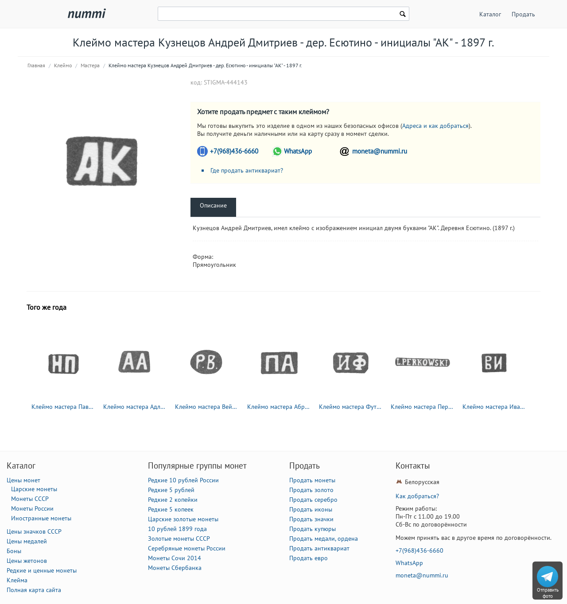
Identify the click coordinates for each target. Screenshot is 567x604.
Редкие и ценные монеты (42, 570)
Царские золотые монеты (183, 519)
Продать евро (308, 558)
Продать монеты (312, 480)
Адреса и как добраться (435, 126)
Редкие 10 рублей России (183, 480)
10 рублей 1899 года (177, 529)
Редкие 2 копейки (173, 500)
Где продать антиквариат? (246, 170)
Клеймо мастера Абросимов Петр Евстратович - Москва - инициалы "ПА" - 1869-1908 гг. (279, 407)
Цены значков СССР (34, 531)
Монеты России (32, 508)
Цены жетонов (27, 561)
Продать (523, 14)
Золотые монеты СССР (179, 538)
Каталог (490, 14)
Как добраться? (417, 496)
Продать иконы (310, 509)
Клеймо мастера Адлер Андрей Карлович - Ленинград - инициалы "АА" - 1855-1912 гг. (135, 407)
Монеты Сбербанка (175, 568)
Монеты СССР (30, 499)
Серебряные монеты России (186, 548)
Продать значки (311, 519)
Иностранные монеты (41, 518)
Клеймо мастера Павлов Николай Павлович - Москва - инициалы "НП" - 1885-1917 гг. (63, 407)
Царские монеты (34, 489)
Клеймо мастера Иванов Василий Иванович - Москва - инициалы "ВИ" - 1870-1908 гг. (494, 407)
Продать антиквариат (319, 548)
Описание (213, 205)
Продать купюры (312, 529)
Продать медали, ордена (323, 538)
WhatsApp (298, 151)
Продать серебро (313, 500)
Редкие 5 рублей (171, 490)
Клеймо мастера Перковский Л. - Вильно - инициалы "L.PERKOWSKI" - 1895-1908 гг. (422, 407)
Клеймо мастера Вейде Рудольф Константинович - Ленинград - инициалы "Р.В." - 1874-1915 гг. (207, 407)
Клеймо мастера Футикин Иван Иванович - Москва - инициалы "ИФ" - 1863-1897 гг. (351, 407)
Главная (36, 65)
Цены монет (23, 480)
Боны (14, 551)
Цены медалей (27, 541)
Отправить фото (548, 593)
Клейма (17, 580)
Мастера (90, 65)
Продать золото (311, 490)
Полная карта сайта (34, 590)
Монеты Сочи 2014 (174, 558)
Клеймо (63, 65)
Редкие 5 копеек (171, 509)
